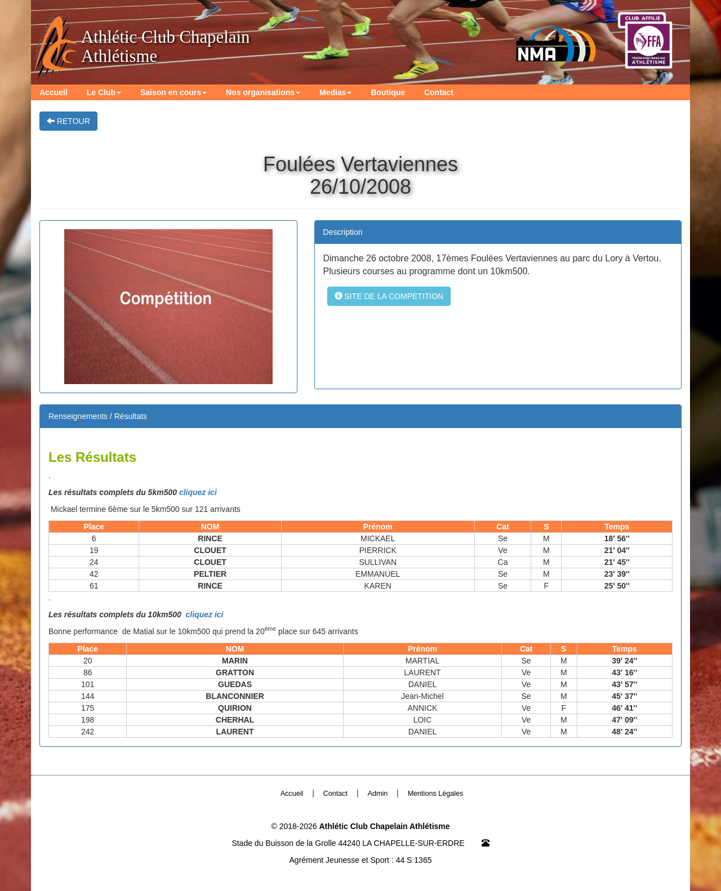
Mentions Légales (436, 794)
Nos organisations (263, 92)
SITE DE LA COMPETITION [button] (389, 296)
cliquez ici (198, 492)
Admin (378, 794)
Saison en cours (173, 92)
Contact (438, 92)
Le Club (104, 92)
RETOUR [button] (68, 121)
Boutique (388, 92)
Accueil (53, 92)
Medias (335, 92)
